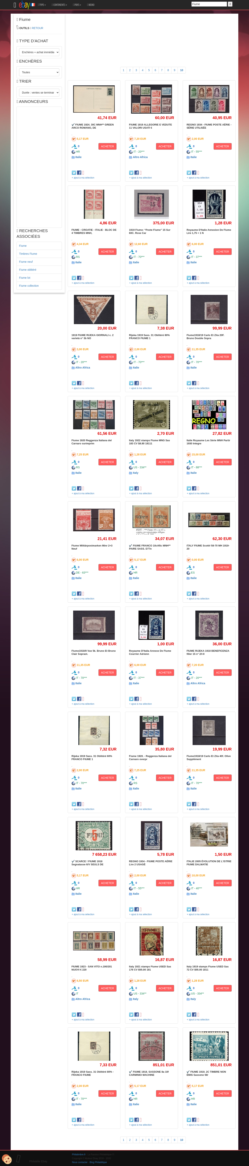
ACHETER (107, 146)
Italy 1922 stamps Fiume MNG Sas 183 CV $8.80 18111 (149, 442)
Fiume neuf (26, 261)
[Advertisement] (39, 167)
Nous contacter (80, 1162)
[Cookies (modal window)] (7, 1159)
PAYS (77, 5)
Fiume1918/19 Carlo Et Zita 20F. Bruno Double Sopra (205, 337)
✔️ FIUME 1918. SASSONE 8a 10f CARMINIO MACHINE (149, 1073)
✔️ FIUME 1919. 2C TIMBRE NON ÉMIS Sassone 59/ (206, 1073)
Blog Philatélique (98, 1162)
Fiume (23, 245)
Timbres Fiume (28, 253)
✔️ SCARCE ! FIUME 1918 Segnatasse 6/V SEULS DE (87, 863)
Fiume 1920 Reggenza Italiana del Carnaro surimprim (92, 442)
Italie (78, 157)
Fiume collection (29, 285)
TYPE (42, 5)
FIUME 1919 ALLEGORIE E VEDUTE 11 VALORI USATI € (150, 126)
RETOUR (37, 28)
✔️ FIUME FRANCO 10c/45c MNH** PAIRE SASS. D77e (149, 547)
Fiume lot (24, 277)
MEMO (90, 5)
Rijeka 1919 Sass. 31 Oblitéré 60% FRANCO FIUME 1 (92, 758)
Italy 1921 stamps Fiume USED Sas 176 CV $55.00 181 (150, 968)
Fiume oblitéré (27, 269)
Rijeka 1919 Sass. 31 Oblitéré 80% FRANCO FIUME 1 (149, 337)
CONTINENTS (59, 5)
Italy (135, 472)
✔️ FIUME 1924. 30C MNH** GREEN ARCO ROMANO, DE (93, 126)
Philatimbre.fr (79, 1154)
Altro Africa (140, 157)
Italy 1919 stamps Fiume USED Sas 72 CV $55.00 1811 (208, 968)
